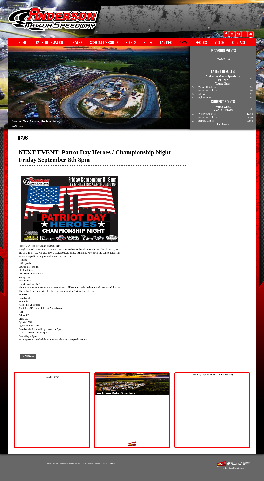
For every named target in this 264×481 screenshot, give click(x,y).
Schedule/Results (104, 42)
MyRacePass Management (233, 468)
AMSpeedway (52, 376)
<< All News (27, 356)
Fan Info (166, 42)
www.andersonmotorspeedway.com (69, 339)
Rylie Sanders (205, 97)
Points (131, 42)
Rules (148, 42)
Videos (220, 42)
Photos (201, 42)
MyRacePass (233, 463)
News (184, 42)
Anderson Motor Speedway (53, 19)
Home (22, 42)
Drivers (76, 42)
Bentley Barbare (206, 120)
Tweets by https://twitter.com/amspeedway (212, 374)
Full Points (223, 124)
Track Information (48, 42)
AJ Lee (201, 94)
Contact (239, 42)
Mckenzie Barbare (207, 90)
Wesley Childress (207, 87)
